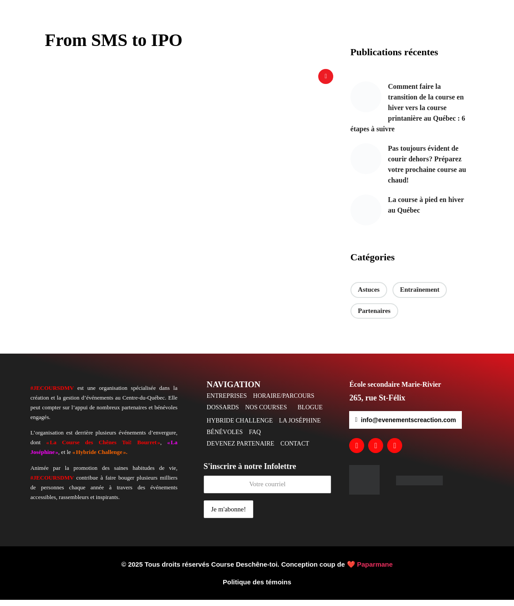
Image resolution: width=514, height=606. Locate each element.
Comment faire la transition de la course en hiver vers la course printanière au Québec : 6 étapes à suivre (407, 114)
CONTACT (295, 449)
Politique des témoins (257, 588)
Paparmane (375, 570)
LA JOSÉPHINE (300, 426)
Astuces (369, 295)
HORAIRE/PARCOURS (284, 402)
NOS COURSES (266, 413)
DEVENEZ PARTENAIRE (240, 449)
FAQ (255, 438)
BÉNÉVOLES (225, 438)
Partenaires (374, 316)
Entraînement (419, 295)
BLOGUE (310, 413)
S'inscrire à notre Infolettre (267, 483)
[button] (286, 402)
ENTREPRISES (227, 402)
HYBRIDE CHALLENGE (240, 426)
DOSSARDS (223, 413)
